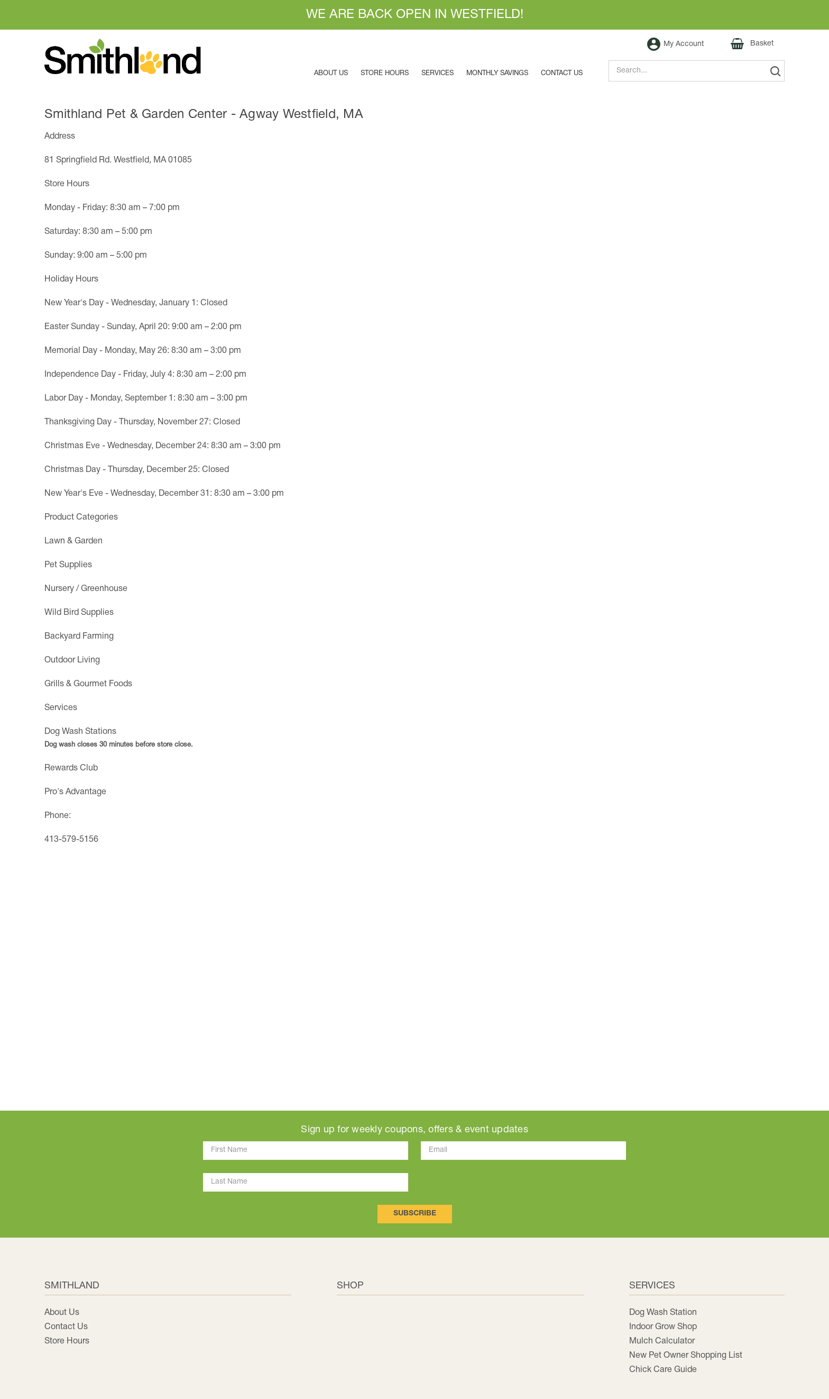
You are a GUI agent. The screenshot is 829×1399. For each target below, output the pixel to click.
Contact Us (66, 1327)
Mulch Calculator (662, 1341)
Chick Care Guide (663, 1370)
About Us (331, 73)
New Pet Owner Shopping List (685, 1355)
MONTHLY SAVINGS (497, 73)
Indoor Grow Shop (663, 1327)
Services (437, 73)
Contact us (562, 73)
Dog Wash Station (663, 1312)
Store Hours (385, 73)
